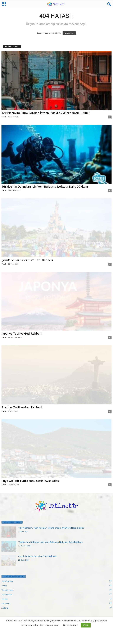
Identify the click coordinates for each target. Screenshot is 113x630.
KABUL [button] (86, 625)
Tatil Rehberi (6, 595)
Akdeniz (4, 608)
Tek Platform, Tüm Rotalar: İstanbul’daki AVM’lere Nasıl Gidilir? (45, 113)
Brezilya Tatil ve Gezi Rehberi (21, 407)
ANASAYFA (69, 33)
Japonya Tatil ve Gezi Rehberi (21, 333)
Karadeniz (5, 603)
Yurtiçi (4, 586)
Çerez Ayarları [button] (70, 625)
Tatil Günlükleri (7, 590)
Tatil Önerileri (7, 581)
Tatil (3, 117)
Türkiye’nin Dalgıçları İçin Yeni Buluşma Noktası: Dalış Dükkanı (44, 186)
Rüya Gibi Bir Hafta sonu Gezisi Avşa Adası (30, 481)
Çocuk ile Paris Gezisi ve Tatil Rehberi (27, 260)
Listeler (4, 599)
